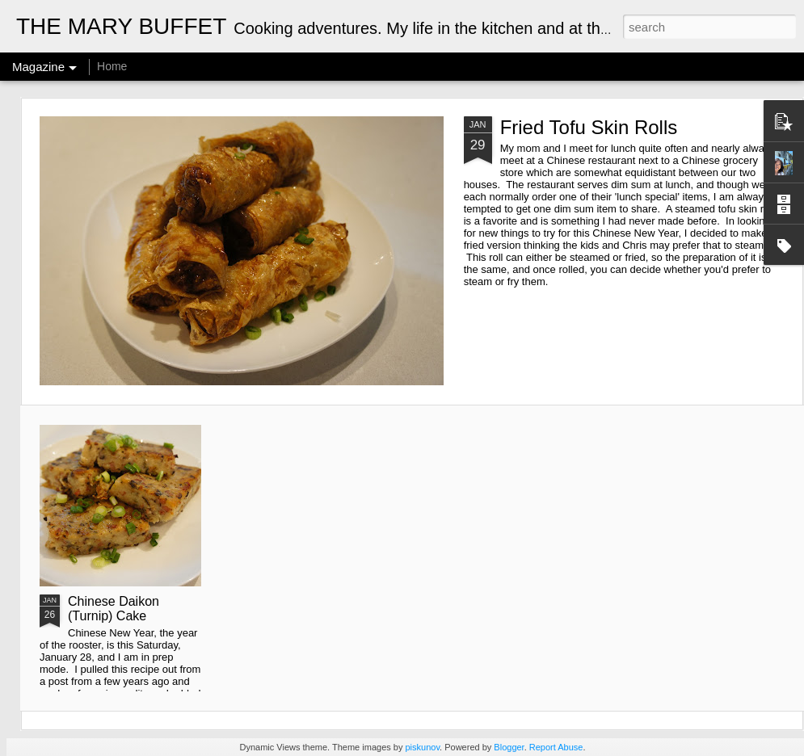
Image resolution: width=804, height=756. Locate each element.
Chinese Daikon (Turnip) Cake (113, 608)
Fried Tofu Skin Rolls (589, 127)
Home (112, 66)
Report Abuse (556, 747)
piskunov (422, 747)
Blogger (509, 747)
